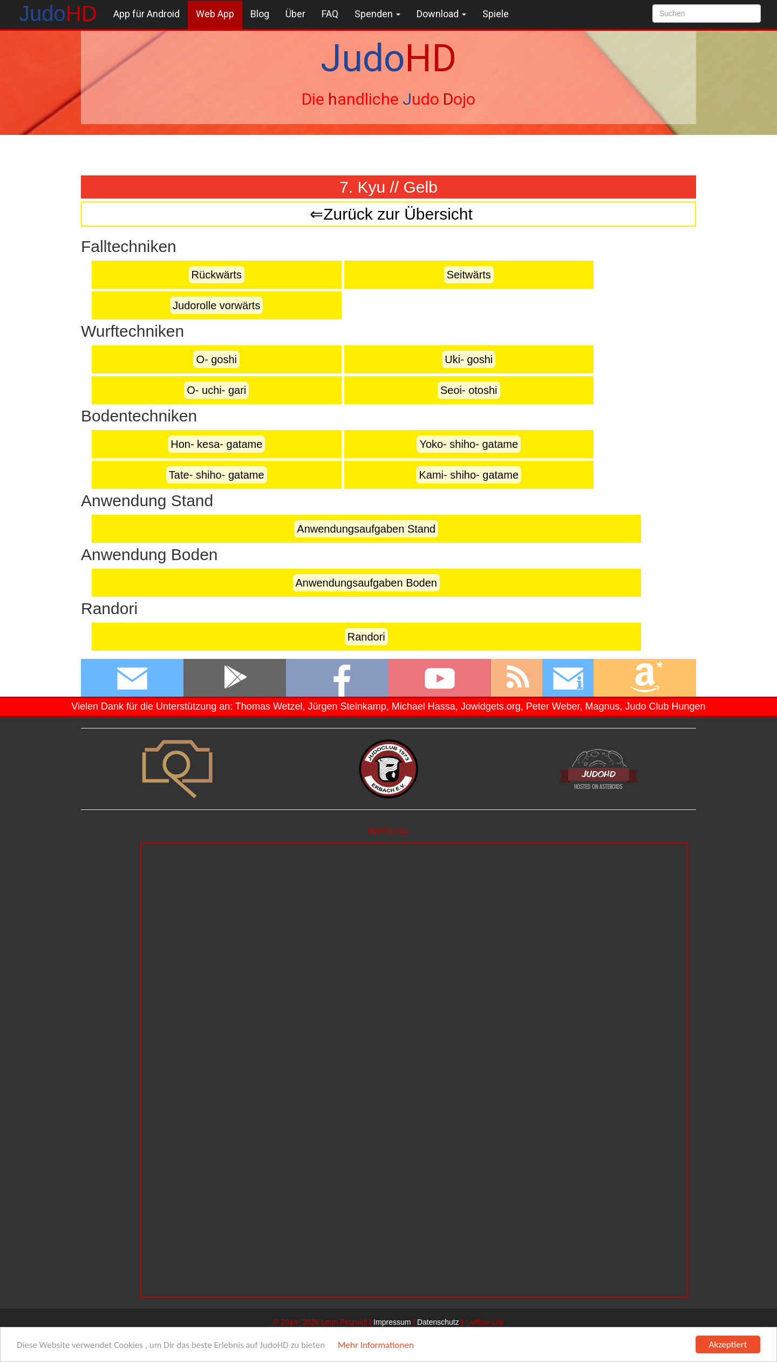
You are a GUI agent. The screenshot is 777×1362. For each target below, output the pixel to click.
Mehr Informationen (376, 1345)
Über (295, 13)
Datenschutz (438, 1322)
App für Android (146, 13)
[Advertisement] (414, 919)
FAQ (330, 13)
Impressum (392, 1322)
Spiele (495, 13)
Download (441, 13)
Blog (259, 13)
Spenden (377, 13)
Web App (215, 13)
